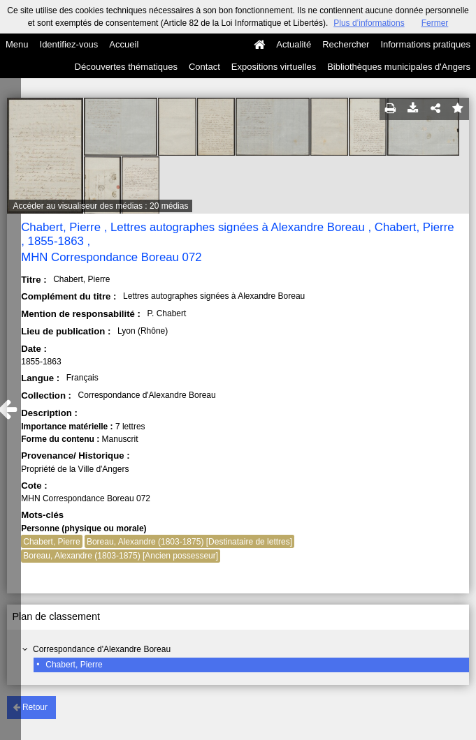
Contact (204, 66)
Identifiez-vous (69, 44)
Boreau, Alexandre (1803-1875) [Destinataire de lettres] (189, 542)
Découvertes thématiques (126, 66)
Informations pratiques (425, 44)
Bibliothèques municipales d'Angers (398, 66)
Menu (17, 44)
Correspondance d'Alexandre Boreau (102, 649)
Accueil (123, 44)
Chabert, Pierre (73, 664)
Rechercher (345, 44)
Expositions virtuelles (273, 66)
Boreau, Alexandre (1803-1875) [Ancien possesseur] (120, 556)
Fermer (435, 23)
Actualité (293, 44)
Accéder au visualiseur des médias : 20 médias (101, 206)
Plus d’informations (368, 23)
